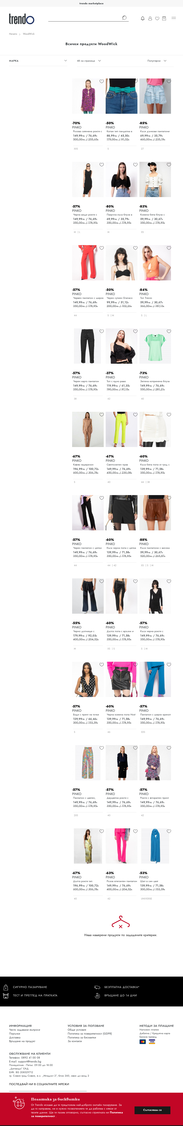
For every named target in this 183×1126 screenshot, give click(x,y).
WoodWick (28, 34)
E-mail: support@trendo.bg (25, 1061)
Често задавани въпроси (24, 1030)
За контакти (75, 1041)
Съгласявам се (152, 1110)
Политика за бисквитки (82, 1037)
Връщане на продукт (22, 1041)
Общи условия (77, 1030)
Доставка (14, 1037)
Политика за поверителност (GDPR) (90, 1034)
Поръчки (14, 1034)
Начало (13, 34)
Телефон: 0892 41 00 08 (24, 1058)
